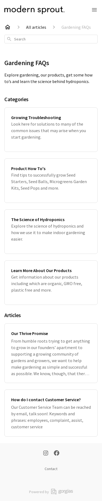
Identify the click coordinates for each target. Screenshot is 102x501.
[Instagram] (45, 453)
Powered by (51, 491)
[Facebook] (56, 453)
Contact (51, 468)
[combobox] (51, 39)
